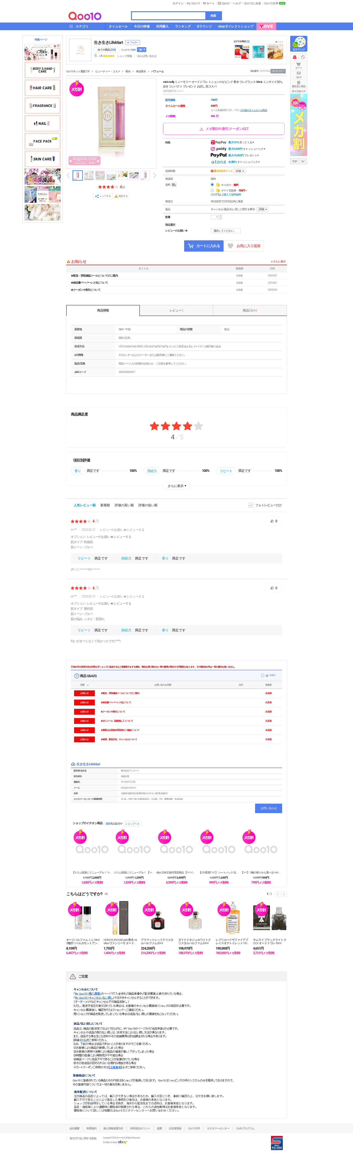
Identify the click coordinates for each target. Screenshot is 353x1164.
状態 (82, 685)
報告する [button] (123, 196)
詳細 (238, 171)
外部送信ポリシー (140, 1128)
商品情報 (103, 310)
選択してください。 (226, 230)
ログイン (178, 3)
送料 (171, 185)
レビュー (176, 310)
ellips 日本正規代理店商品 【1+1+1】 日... (176, 872)
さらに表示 (175, 486)
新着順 (105, 505)
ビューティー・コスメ (107, 71)
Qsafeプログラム (245, 1128)
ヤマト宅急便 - (234, 190)
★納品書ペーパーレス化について (89, 282)
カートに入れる (204, 246)
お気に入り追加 (244, 246)
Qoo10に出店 (252, 3)
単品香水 (141, 71)
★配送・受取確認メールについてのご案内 (94, 275)
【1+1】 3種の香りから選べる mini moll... (261, 872)
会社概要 (74, 1128)
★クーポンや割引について (85, 289)
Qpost (225, 3)
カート (298, 67)
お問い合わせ (268, 808)
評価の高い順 (124, 505)
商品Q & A (250, 310)
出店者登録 (175, 1128)
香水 (127, 71)
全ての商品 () (106, 49)
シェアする (105, 196)
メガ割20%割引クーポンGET (224, 129)
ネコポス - (229, 184)
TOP (294, 161)
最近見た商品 (298, 86)
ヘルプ (237, 3)
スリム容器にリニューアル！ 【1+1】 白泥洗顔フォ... (134, 872)
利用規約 (91, 1128)
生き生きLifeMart (108, 42)
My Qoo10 (193, 3)
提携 (159, 1128)
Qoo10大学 (271, 3)
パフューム (157, 71)
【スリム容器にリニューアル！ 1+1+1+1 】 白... (92, 872)
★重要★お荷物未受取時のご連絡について (120, 730)
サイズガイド (298, 91)
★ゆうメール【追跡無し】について (117, 721)
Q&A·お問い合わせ (147, 56)
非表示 (272, 675)
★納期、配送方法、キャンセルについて (119, 739)
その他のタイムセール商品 (253, 110)
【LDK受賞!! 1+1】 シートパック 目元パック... (219, 872)
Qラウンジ (298, 49)
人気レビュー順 (85, 505)
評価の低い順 (147, 505)
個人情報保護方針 (113, 1128)
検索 (213, 15)
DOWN (303, 161)
